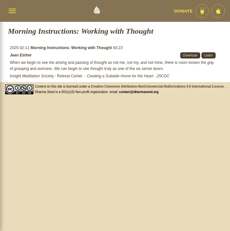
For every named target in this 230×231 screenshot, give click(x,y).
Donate (183, 11)
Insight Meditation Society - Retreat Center (46, 76)
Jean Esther (20, 55)
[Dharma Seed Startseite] (96, 11)
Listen (208, 55)
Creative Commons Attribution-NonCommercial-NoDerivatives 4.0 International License (157, 86)
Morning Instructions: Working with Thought (72, 48)
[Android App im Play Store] (202, 11)
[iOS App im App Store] (218, 11)
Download (190, 55)
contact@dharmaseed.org (139, 92)
